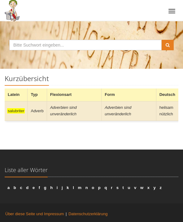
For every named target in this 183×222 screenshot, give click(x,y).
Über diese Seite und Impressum (34, 214)
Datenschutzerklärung (87, 214)
